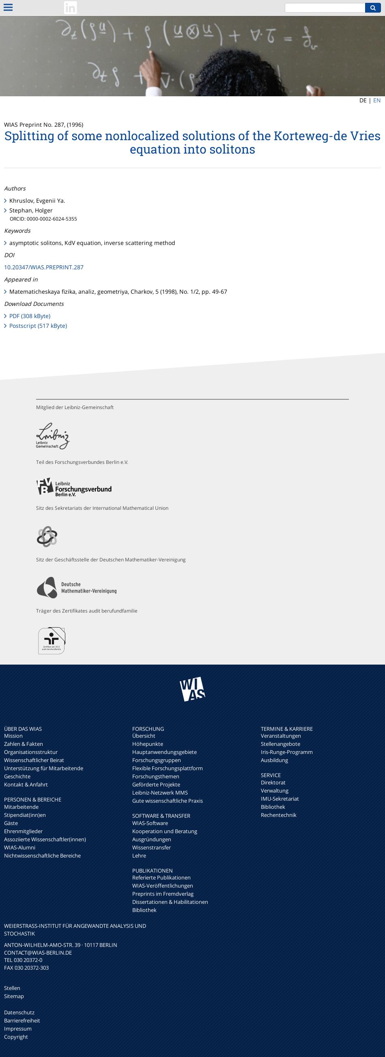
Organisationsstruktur (31, 752)
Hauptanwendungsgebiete (164, 752)
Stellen (12, 988)
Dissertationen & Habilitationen (170, 901)
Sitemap (14, 996)
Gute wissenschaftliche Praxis (167, 800)
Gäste (11, 823)
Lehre (139, 855)
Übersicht (143, 735)
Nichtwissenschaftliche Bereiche (42, 855)
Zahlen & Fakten (23, 743)
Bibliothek (144, 910)
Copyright (16, 1036)
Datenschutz (19, 1012)
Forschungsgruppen (156, 760)
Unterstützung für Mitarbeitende (43, 768)
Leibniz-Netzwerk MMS (160, 792)
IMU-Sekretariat (280, 798)
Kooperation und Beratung (164, 831)
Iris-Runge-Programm (287, 752)
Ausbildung (274, 760)
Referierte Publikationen (161, 877)
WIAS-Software (150, 823)
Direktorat (273, 782)
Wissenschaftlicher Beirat (34, 760)
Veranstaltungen (281, 735)
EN (377, 100)
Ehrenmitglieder (23, 831)
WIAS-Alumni (19, 847)
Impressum (18, 1028)
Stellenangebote (280, 743)
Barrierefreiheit (22, 1020)
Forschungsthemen (155, 776)
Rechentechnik (279, 815)
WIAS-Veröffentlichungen (162, 885)
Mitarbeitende (21, 806)
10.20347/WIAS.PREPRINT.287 (44, 267)
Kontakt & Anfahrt (26, 784)
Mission (13, 735)
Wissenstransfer (151, 847)
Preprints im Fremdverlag (163, 893)
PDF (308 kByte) (29, 316)
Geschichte (17, 776)
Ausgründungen (151, 839)
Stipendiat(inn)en (25, 815)
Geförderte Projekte (156, 784)
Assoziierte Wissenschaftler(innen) (45, 839)
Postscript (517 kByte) (38, 325)
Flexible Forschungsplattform (167, 768)
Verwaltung (274, 790)
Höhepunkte (147, 743)
